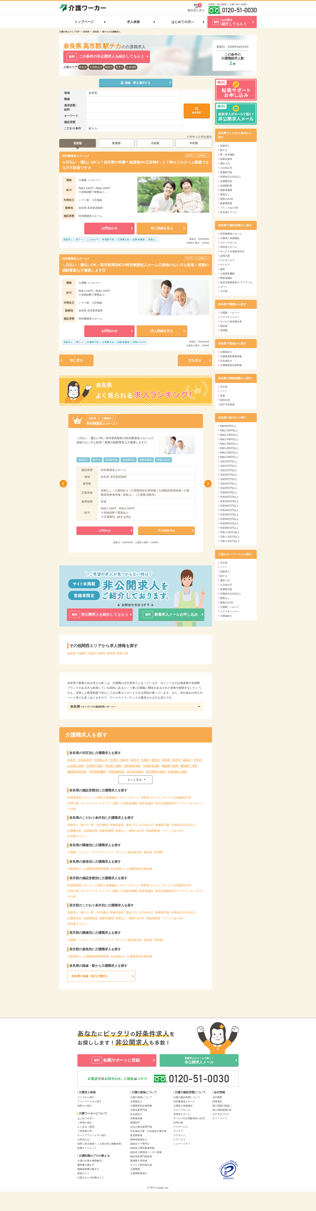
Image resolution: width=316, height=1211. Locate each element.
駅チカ (85, 824)
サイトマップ (219, 1118)
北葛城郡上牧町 (177, 771)
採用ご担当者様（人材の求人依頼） (229, 4)
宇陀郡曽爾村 (97, 771)
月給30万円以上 (228, 474)
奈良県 (86, 32)
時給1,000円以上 (229, 430)
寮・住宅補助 (99, 824)
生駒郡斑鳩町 (132, 765)
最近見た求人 (196, 8)
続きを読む (124, 516)
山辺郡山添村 (75, 765)
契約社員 (225, 400)
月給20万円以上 (228, 465)
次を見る (194, 360)
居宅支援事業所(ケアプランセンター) (178, 803)
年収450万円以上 (229, 510)
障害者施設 (146, 803)
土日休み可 (146, 824)
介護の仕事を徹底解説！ (90, 1160)
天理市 (114, 760)
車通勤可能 (162, 824)
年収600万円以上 (229, 523)
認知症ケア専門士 (140, 1143)
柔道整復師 (136, 1135)
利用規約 (217, 1101)
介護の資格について (141, 1097)
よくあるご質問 (85, 1126)
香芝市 (119, 67)
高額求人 (73, 824)
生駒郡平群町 (94, 765)
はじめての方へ (183, 22)
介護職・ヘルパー (78, 852)
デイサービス (89, 803)
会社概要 (217, 1097)
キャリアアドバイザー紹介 (91, 1135)
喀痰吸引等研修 (138, 1160)
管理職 (158, 852)
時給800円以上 (228, 426)
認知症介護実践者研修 (142, 1148)
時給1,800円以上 (229, 448)
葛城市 (187, 760)
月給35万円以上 (228, 479)
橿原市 (109, 67)
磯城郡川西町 (170, 765)
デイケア (105, 803)
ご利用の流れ (84, 1122)
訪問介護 (73, 803)
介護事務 (135, 1169)
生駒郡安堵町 (151, 765)
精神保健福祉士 (138, 1139)
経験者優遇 (106, 830)
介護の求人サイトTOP (69, 32)
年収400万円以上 (229, 505)
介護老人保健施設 (106, 797)
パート (223, 391)
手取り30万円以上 (230, 541)
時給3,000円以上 (229, 457)
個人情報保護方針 (222, 1110)
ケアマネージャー (103, 852)
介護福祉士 (74, 868)
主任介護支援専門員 (141, 1126)
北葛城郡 (131, 67)
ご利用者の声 (84, 1131)
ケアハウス (179, 1139)
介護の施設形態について (186, 1097)
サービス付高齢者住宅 (177, 797)
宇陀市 (197, 760)
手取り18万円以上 (230, 532)
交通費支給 (74, 830)
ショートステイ (181, 1143)
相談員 (148, 852)
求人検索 (133, 22)
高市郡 (96, 32)
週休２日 (131, 824)
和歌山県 (122, 653)
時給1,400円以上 (229, 439)
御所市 (156, 760)
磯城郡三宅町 (189, 765)
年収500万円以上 (229, 514)
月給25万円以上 (228, 470)
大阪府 (91, 653)
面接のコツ (83, 1173)
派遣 (222, 395)
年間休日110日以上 (183, 824)
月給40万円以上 (228, 483)
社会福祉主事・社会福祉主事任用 (148, 1131)
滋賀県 (71, 653)
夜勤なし (121, 830)
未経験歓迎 (90, 830)
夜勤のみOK (136, 830)
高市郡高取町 (135, 771)
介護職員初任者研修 (139, 868)
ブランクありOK (172, 830)
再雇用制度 (153, 830)
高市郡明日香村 (155, 771)
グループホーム (129, 797)
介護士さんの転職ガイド (90, 1177)
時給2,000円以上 (229, 452)
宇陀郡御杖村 (116, 771)
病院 (115, 803)
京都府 (81, 653)
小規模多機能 (128, 803)
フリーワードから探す (89, 1101)
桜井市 (135, 760)
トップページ (84, 22)
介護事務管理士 (138, 1173)
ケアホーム (179, 1135)
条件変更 (196, 110)
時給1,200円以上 (229, 434)
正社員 (223, 386)
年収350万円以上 (229, 501)
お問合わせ (83, 1139)
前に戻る (76, 360)
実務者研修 (136, 1118)
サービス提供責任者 (129, 852)
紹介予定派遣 (227, 404)
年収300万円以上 (229, 496)
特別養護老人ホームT (75, 155)
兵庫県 (101, 653)
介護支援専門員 (138, 1110)
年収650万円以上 (229, 527)
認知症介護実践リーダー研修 (146, 1152)
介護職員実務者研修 (96, 868)
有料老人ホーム (151, 797)
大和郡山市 (96, 67)
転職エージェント (87, 1148)
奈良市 (83, 67)
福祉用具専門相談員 (141, 1156)
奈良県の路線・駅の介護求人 (90, 976)
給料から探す (84, 1105)
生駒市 (166, 760)
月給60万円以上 (228, 492)
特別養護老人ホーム (80, 797)
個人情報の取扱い (222, 1105)
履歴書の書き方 (85, 1164)
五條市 (145, 760)
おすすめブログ (220, 1114)
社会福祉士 (118, 868)
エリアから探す (85, 1097)
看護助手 (135, 1122)
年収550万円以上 (229, 519)
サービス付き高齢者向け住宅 (189, 1118)
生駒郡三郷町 (113, 765)
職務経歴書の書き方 (88, 1169)
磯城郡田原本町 (77, 771)
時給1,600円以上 (229, 443)
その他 (71, 808)
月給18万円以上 (228, 461)
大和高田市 (85, 760)
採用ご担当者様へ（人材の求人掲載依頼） (100, 1143)
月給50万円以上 (228, 488)
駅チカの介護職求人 (111, 32)
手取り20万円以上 (230, 536)
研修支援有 (117, 824)
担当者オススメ (77, 836)
